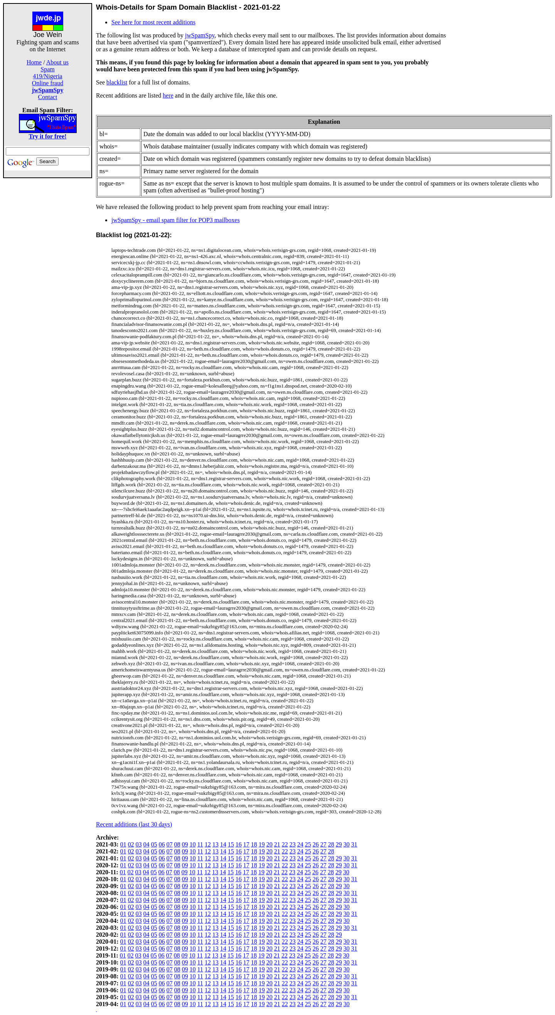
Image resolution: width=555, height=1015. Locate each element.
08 (177, 844)
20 (269, 844)
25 (308, 844)
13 (215, 844)
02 (131, 844)
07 (169, 844)
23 (292, 844)
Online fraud (47, 83)
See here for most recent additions (153, 22)
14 (223, 844)
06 (162, 844)
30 (346, 844)
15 (231, 844)
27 (323, 844)
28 (331, 844)
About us (57, 62)
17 (246, 844)
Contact (47, 97)
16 (238, 844)
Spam (47, 69)
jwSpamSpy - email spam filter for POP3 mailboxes (175, 220)
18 (254, 844)
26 (316, 844)
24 (300, 844)
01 (123, 844)
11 (200, 844)
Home (34, 62)
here (168, 95)
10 (193, 844)
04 (146, 844)
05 (154, 844)
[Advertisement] (48, 294)
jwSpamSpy (199, 35)
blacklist (116, 82)
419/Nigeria (47, 76)
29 (339, 844)
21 (277, 844)
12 (208, 844)
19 (262, 844)
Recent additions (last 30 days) (134, 824)
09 (185, 844)
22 (285, 844)
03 (139, 844)
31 (354, 844)
